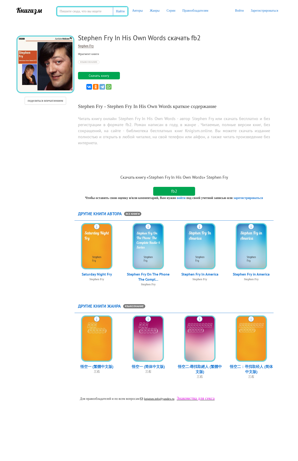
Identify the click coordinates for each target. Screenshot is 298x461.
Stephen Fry (86, 46)
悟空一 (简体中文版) (148, 366)
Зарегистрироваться (264, 10)
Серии (170, 10)
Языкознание (88, 62)
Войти (239, 10)
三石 (97, 372)
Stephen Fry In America (199, 274)
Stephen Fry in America (251, 274)
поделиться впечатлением (45, 100)
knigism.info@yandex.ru (157, 398)
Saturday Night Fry (97, 274)
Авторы (137, 10)
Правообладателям (195, 10)
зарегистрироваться (248, 198)
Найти (120, 11)
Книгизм (29, 10)
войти (181, 198)
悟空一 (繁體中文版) (96, 366)
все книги (133, 213)
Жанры (154, 10)
